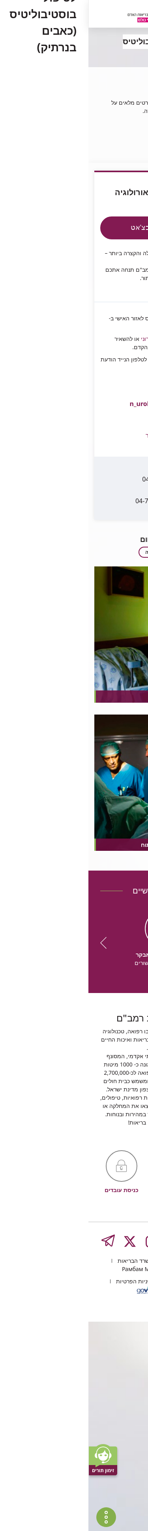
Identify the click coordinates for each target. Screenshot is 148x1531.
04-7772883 (91, 480)
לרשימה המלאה (74, 528)
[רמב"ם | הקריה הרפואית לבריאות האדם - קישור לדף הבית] (68, 15)
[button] (60, 410)
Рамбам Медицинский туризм (74, 1478)
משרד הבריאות (46, 1470)
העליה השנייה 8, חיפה (102, 1470)
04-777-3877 (95, 458)
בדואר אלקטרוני (70, 315)
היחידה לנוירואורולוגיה (102, 123)
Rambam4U (121, 303)
